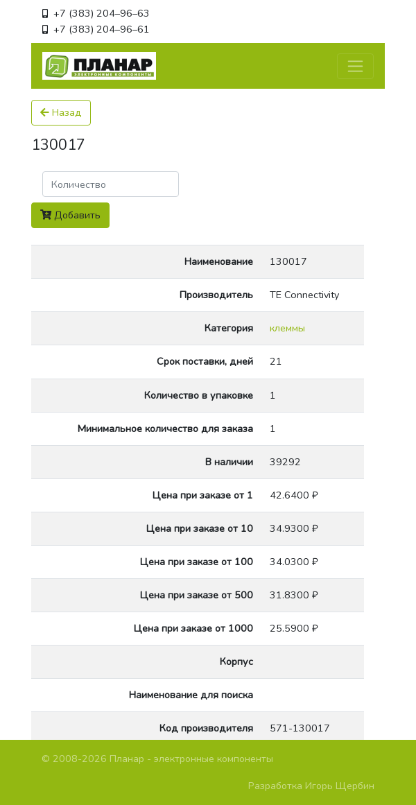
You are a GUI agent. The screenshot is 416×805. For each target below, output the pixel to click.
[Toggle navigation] (355, 66)
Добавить (70, 215)
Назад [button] (61, 112)
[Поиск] (110, 184)
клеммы (287, 328)
